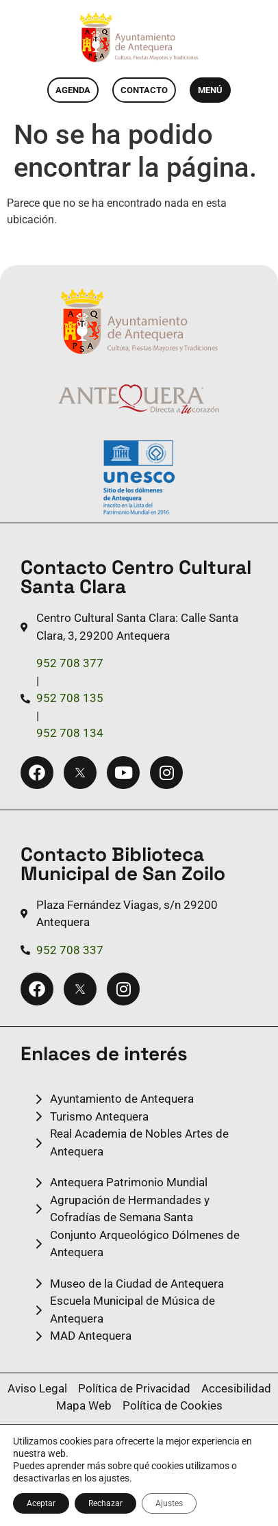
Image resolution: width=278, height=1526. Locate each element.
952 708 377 (69, 663)
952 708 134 (69, 733)
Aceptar (41, 1503)
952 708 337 (69, 950)
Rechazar (105, 1503)
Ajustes (169, 1503)
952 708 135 (69, 698)
